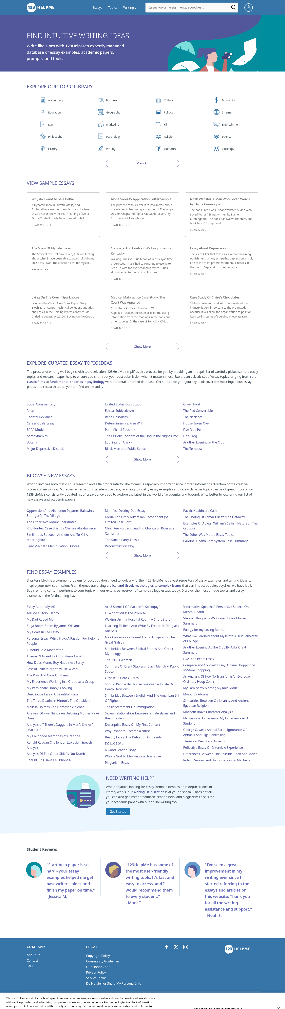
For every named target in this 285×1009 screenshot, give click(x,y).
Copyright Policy (98, 956)
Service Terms (96, 978)
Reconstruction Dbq (119, 546)
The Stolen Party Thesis (122, 540)
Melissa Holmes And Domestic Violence (55, 707)
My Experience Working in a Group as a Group (60, 681)
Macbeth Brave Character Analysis (208, 712)
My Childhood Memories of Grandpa (53, 736)
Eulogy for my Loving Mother (204, 630)
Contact (32, 960)
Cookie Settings (97, 983)
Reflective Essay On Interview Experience (213, 747)
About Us (33, 955)
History (52, 149)
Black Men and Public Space (125, 448)
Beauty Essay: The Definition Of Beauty (133, 737)
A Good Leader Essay (120, 750)
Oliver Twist (191, 404)
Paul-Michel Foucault (120, 429)
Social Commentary (41, 404)
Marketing (112, 124)
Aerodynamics (37, 436)
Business (111, 100)
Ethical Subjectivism (119, 410)
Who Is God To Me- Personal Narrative (133, 756)
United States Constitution (124, 404)
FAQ (30, 966)
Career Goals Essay (40, 423)
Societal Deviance (39, 417)
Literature (170, 149)
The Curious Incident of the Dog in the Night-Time (141, 436)
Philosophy (55, 136)
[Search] (233, 8)
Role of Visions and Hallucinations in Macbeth (216, 760)
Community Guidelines (103, 961)
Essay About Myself (41, 607)
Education (54, 112)
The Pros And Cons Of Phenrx (48, 675)
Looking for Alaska (118, 442)
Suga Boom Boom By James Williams (53, 626)
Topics (112, 7)
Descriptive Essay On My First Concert (132, 724)
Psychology (113, 136)
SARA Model (36, 429)
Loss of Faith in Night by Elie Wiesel (52, 669)
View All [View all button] (142, 163)
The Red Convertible (198, 410)
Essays (97, 7)
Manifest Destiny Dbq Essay (125, 510)
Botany (32, 442)
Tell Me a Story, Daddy (43, 613)
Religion (169, 136)
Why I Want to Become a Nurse (127, 731)
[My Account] (250, 7)
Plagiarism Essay (117, 762)
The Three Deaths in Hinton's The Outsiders (58, 700)
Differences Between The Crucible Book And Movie (220, 754)
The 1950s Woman (118, 660)
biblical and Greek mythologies (130, 585)
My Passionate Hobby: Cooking (49, 688)
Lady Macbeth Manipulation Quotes (53, 546)
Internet (227, 112)
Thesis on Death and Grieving (204, 741)
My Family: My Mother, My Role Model (211, 688)
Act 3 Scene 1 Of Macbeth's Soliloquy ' (132, 607)
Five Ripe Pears (194, 429)
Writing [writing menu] (128, 7)
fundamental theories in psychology (77, 382)
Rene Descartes (116, 417)
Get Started (118, 811)
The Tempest (192, 448)
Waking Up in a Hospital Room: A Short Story (137, 619)
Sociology (228, 149)
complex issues (169, 585)
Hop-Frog (190, 436)
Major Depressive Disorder (46, 448)
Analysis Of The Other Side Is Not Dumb (56, 754)
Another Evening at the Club (203, 442)
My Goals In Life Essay (43, 632)
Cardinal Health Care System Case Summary (215, 541)
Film (166, 124)
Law (50, 124)
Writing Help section (148, 792)
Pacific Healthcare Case (200, 510)
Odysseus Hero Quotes (122, 678)
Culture (168, 100)
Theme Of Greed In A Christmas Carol (54, 656)
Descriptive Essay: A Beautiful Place (52, 694)
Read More (40, 225)
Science (226, 136)
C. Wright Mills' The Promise (125, 613)
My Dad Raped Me (40, 619)
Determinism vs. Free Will (123, 423)
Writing (111, 149)
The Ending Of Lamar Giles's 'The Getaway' (214, 517)
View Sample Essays (50, 183)
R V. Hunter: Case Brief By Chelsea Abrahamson (61, 528)
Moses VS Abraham (197, 694)
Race (30, 410)
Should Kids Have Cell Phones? (49, 760)
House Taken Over (196, 423)
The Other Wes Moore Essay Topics (208, 534)
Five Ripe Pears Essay (198, 659)
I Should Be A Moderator (45, 650)
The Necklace (193, 417)
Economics (229, 100)
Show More (142, 346)
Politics (168, 112)
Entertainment (231, 124)
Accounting (55, 100)
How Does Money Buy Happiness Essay (55, 662)
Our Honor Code (98, 967)
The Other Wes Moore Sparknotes (51, 522)
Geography (113, 112)
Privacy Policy (96, 972)
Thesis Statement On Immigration (130, 707)
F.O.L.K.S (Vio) (114, 743)
